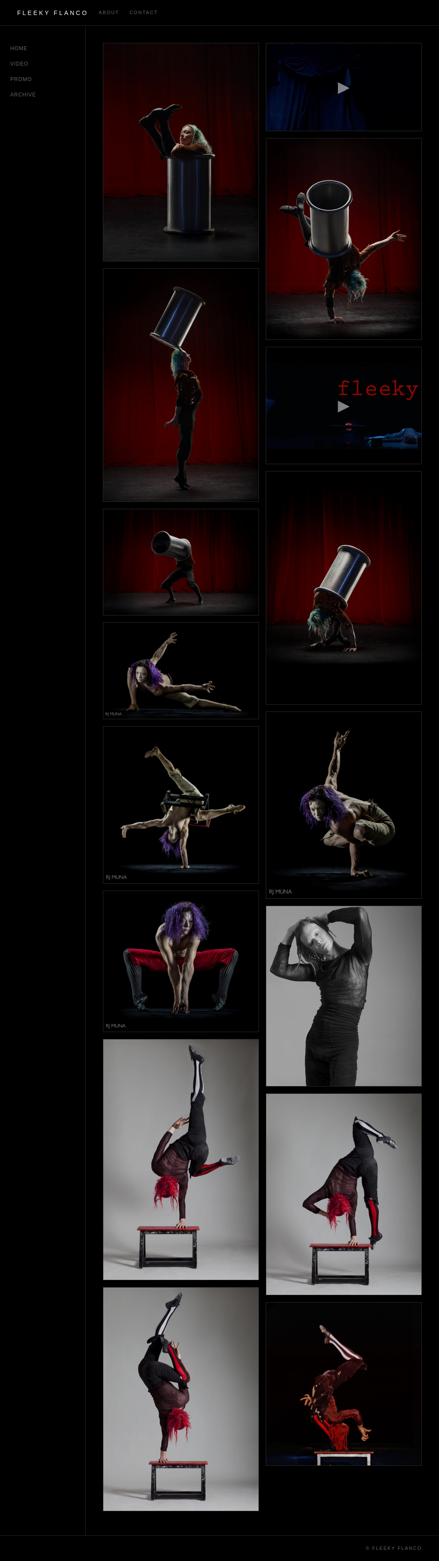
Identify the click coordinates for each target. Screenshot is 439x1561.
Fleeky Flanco (52, 12)
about (109, 12)
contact (143, 12)
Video (19, 64)
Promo (21, 79)
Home (18, 48)
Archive (23, 95)
